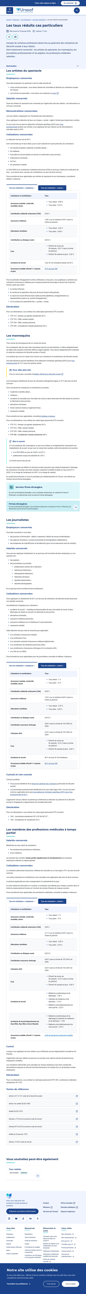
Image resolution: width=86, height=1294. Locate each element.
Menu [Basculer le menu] (9, 10)
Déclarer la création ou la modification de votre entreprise (51, 1250)
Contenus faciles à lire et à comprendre (33, 1255)
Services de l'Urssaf (50, 1216)
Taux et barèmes (30, 1241)
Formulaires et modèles (32, 1251)
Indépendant (10, 1241)
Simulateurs (29, 1238)
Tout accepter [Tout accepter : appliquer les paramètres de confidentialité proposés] (70, 1284)
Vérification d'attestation (51, 1255)
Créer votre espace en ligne (45, 3)
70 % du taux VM (51, 273)
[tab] (21, 192)
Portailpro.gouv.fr (67, 1248)
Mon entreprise (66, 1238)
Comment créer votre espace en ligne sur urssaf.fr (50, 1243)
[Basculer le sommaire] (43, 66)
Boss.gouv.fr (65, 1245)
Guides (27, 1248)
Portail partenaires (67, 1252)
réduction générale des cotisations (44, 788)
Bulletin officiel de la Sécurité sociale (47, 378)
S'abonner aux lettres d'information (22, 1216)
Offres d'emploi (66, 1207)
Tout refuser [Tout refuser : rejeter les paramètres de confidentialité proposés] (51, 1284)
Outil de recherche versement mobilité (59, 1040)
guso (54, 97)
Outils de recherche (31, 1245)
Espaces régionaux (68, 1216)
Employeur (9, 1238)
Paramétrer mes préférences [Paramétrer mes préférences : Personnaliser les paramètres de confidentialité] (17, 1284)
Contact (46, 1207)
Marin (8, 1254)
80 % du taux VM (51, 768)
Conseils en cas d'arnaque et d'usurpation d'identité (33, 1260)
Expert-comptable (12, 1258)
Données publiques (68, 1211)
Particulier (9, 1245)
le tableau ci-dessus (47, 420)
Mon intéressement (67, 1242)
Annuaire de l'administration (66, 1259)
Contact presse (66, 1255)
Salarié (8, 1248)
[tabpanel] (43, 237)
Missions (46, 1211)
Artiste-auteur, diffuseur (14, 1251)
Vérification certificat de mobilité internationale (51, 1259)
